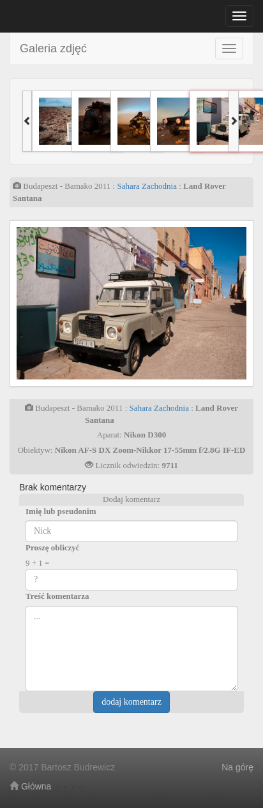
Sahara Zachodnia (146, 186)
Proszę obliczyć (53, 547)
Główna (30, 786)
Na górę (237, 767)
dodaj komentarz (131, 702)
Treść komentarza (57, 596)
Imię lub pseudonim (61, 511)
